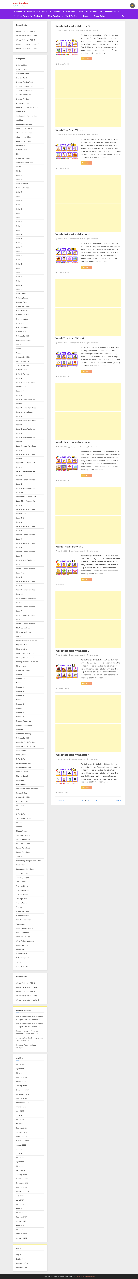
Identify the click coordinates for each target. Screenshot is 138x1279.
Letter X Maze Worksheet (25, 607)
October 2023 (21, 1098)
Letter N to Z (21, 514)
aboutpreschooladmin (78, 30)
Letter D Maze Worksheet (26, 421)
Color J (19, 222)
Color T (19, 264)
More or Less (21, 666)
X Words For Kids (22, 954)
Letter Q (19, 539)
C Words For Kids (22, 158)
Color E (19, 201)
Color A (19, 175)
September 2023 (22, 1103)
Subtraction (20, 865)
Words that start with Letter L (72, 650)
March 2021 (20, 1213)
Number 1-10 (21, 679)
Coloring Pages (110, 11)
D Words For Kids (22, 306)
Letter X (19, 602)
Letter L (19, 484)
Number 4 (20, 696)
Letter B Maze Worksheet (25, 399)
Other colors (21, 751)
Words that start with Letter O (72, 26)
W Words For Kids (23, 937)
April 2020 (20, 1225)
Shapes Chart (21, 831)
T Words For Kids (22, 873)
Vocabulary (94, 11)
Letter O (19, 522)
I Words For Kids (22, 361)
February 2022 (21, 1170)
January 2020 (21, 1238)
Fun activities (21, 332)
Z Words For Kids (22, 966)
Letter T (19, 564)
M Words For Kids (63, 376)
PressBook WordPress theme (85, 1276)
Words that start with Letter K (72, 754)
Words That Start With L (69, 546)
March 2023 (20, 1124)
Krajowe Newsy (22, 1031)
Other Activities (54, 16)
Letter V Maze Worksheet (26, 590)
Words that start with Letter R (27, 44)
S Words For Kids (22, 814)
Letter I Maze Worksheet (25, 463)
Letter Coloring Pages (24, 412)
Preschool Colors (22, 784)
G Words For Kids (22, 336)
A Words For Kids (22, 103)
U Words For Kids (22, 911)
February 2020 (21, 1234)
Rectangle (20, 806)
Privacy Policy (99, 16)
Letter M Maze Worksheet (26, 497)
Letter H (19, 450)
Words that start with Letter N (72, 234)
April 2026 (20, 1069)
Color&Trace (21, 294)
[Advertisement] (88, 84)
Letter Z (19, 619)
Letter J (19, 467)
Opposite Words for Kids (25, 742)
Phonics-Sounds (33, 11)
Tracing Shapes (22, 894)
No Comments (93, 30)
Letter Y (19, 611)
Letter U (19, 577)
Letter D (19, 416)
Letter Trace (20, 573)
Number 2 (20, 687)
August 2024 (21, 1081)
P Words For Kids (22, 759)
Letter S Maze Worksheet (25, 560)
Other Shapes (21, 755)
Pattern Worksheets (23, 763)
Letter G (19, 442)
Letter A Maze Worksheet (26, 382)
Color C (19, 192)
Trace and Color (22, 886)
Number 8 (20, 713)
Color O (19, 243)
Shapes (86, 16)
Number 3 (20, 691)
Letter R (19, 547)
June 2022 (20, 1153)
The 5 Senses (21, 882)
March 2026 (20, 1073)
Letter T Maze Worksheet (25, 569)
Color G (19, 209)
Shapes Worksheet (23, 839)
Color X (19, 281)
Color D (19, 196)
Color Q (19, 251)
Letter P (19, 531)
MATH (18, 636)
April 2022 (20, 1162)
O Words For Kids (63, 64)
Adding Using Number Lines (26, 116)
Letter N (19, 505)
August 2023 (21, 1107)
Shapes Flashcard (23, 835)
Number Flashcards (23, 721)
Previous (60, 801)
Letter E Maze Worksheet (25, 429)
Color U (19, 268)
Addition (19, 120)
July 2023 (20, 1111)
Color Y (19, 285)
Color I (18, 217)
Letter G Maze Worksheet (26, 446)
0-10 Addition (21, 65)
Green (18, 353)
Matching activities (23, 632)
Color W (19, 277)
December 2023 (22, 1090)
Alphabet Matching (23, 137)
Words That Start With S (25, 32)
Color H (19, 213)
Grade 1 (45, 11)
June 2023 (20, 1115)
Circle (18, 167)
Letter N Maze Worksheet (26, 509)
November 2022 (22, 1141)
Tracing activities (22, 890)
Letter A (19, 378)
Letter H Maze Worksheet (26, 454)
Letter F (19, 433)
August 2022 (21, 1145)
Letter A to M (21, 387)
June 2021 (20, 1200)
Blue (17, 154)
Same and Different (23, 818)
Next (117, 801)
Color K (19, 226)
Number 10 (20, 683)
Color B (19, 179)
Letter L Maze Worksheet (25, 488)
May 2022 (20, 1158)
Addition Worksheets (24, 124)
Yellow (18, 962)
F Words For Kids (22, 315)
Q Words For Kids (22, 797)
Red (17, 810)
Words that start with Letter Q (27, 48)
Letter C (19, 404)
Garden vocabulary (23, 340)
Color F (19, 205)
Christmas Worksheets (23, 16)
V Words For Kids (22, 916)
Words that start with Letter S (27, 36)
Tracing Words (21, 899)
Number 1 (19, 674)
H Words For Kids (22, 357)
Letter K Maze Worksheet (25, 480)
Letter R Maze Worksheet (25, 552)
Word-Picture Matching (25, 941)
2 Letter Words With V (24, 95)
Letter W (19, 594)
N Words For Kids (63, 168)
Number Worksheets (24, 725)
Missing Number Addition (25, 653)
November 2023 (22, 1094)
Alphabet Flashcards (24, 133)
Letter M (19, 493)
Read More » (87, 59)
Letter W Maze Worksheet (26, 598)
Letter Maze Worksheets (25, 501)
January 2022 (21, 1175)
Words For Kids (71, 16)
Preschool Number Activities (27, 789)
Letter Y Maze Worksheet (26, 615)
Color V (19, 272)
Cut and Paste (21, 302)
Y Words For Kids (22, 958)
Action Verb (20, 112)
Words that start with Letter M (72, 442)
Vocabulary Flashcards (24, 928)
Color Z (19, 289)
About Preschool (20, 3)
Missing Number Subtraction (27, 662)
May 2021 (20, 1204)
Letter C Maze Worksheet (26, 408)
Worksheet (20, 949)
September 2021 (22, 1192)
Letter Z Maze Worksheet (25, 624)
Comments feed (22, 1263)
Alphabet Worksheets (24, 141)
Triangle (19, 907)
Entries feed (20, 1259)
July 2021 (20, 1196)
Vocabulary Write (22, 932)
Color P (19, 247)
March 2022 (20, 1166)
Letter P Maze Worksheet (25, 535)
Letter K (19, 476)
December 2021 (22, 1179)
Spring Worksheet (23, 848)
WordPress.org (21, 1267)
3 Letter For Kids (22, 99)
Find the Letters (22, 319)
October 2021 (21, 1187)
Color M (19, 234)
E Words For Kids (22, 311)
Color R (19, 256)
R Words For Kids (22, 801)
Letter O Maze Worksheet (26, 526)
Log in (18, 1255)
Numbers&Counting (23, 734)
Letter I (19, 459)
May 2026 (20, 1064)
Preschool (18, 11)
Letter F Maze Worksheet (25, 437)
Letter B (19, 395)
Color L (19, 230)
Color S (19, 260)
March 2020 (20, 1230)
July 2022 (20, 1149)
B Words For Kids (22, 150)
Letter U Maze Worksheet (26, 581)
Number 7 (20, 708)
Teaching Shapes (22, 877)
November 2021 (22, 1183)
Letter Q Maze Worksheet (26, 543)
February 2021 (21, 1217)
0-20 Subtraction (22, 74)
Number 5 (20, 700)
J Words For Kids (22, 365)
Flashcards (38, 16)
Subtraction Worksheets (25, 869)
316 (95, 801)
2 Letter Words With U (24, 90)
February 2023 (21, 1128)
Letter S (19, 556)
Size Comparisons (23, 844)
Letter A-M (20, 391)
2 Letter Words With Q (24, 86)
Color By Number (22, 188)
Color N (19, 239)
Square (19, 856)
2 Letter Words (22, 78)
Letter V (19, 586)
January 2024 (21, 1086)
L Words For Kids (63, 688)
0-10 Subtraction (22, 69)
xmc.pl (18, 1038)
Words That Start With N (69, 130)
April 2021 (20, 1208)
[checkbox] (132, 5)
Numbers (57, 11)
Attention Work (22, 145)
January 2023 (21, 1132)
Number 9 (20, 717)
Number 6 (20, 704)
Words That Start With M (69, 338)
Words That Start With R (25, 40)
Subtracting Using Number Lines (28, 861)
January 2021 (21, 1221)
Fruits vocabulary (22, 327)
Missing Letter (21, 645)
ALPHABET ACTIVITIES (75, 11)
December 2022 (22, 1136)
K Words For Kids (63, 793)
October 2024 (21, 1077)
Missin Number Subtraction (26, 641)
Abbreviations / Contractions (27, 107)
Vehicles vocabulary (23, 920)
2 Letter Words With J (24, 82)
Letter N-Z (20, 518)
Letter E (19, 425)
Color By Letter (22, 184)
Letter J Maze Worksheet (25, 471)
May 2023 (20, 1120)
